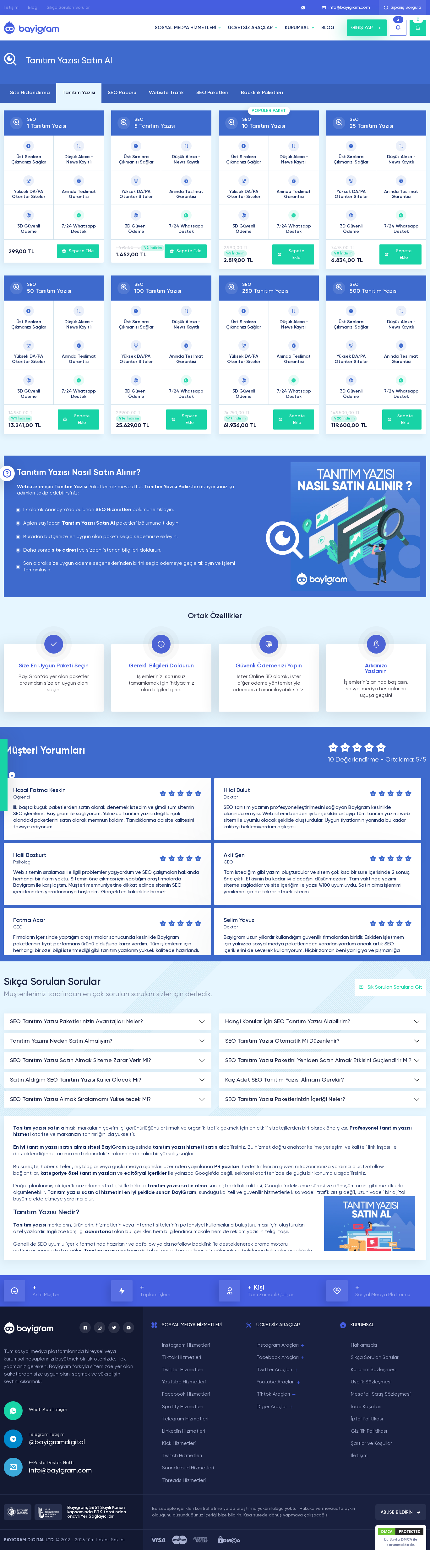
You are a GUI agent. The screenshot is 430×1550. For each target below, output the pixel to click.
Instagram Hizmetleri (186, 1345)
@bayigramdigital (57, 1442)
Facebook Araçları (281, 1358)
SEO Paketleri (212, 92)
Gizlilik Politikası (369, 1431)
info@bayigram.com (346, 7)
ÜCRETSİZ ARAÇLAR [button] (250, 27)
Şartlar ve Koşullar (371, 1443)
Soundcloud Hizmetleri (188, 1468)
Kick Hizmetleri (179, 1443)
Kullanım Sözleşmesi (374, 1369)
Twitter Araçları (278, 1370)
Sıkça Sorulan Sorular (68, 7)
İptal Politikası (367, 1419)
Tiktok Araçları (277, 1394)
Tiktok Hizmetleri (181, 1357)
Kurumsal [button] (297, 27)
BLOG (328, 27)
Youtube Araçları (279, 1382)
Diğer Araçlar (275, 1407)
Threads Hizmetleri (184, 1480)
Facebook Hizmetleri (186, 1394)
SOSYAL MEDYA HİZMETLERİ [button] (185, 27)
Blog (32, 7)
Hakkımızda (364, 1345)
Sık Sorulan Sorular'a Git (390, 987)
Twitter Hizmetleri (183, 1369)
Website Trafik (166, 92)
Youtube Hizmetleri (184, 1382)
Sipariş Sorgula (402, 7)
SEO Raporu (122, 92)
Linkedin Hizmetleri (183, 1431)
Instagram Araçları (281, 1345)
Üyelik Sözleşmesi (371, 1382)
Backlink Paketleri (262, 92)
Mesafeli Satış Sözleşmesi (381, 1394)
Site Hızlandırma (30, 92)
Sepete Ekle (78, 251)
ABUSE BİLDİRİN (401, 1512)
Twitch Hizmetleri (182, 1455)
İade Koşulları (366, 1406)
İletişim (11, 7)
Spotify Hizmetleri (183, 1406)
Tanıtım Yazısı (79, 92)
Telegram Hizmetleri (185, 1419)
